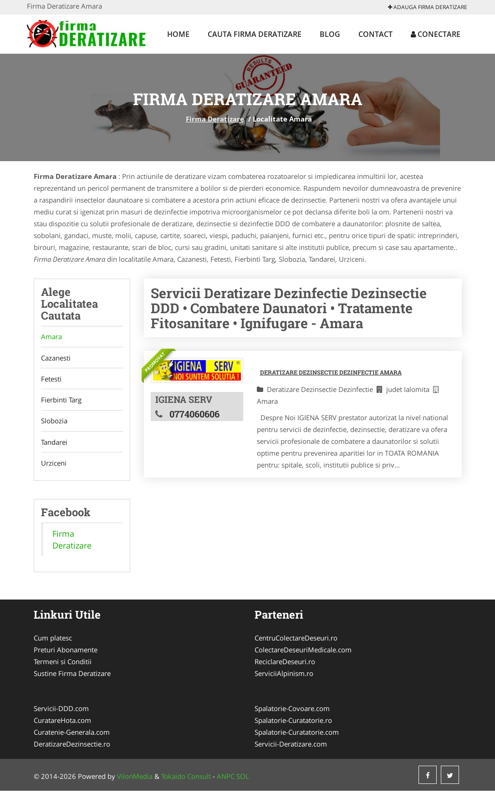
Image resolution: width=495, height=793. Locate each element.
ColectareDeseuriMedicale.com (303, 651)
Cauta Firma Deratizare (254, 34)
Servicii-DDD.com (61, 710)
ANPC (226, 778)
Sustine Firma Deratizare (72, 675)
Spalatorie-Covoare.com (292, 710)
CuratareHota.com (62, 722)
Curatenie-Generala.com (72, 734)
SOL (242, 778)
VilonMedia (135, 778)
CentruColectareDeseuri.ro (296, 640)
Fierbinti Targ (61, 401)
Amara (51, 336)
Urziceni (53, 465)
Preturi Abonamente (65, 651)
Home (178, 34)
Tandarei (54, 443)
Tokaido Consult (186, 778)
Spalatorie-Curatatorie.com (297, 734)
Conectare (435, 34)
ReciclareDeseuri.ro (285, 663)
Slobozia (54, 422)
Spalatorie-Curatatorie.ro (293, 722)
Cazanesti (56, 358)
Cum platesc (53, 640)
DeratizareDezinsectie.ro (72, 746)
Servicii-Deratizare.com (291, 746)
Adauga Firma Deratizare (427, 7)
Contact (375, 34)
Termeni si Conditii (63, 663)
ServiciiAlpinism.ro (284, 675)
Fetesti (51, 379)
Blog (330, 34)
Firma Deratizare (215, 118)
